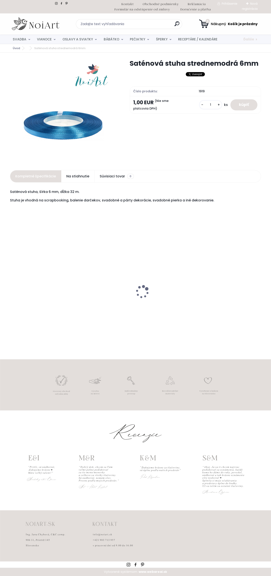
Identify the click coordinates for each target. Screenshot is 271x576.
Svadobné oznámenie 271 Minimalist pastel (161, 303)
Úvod (16, 48)
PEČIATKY (137, 39)
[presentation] (13, 285)
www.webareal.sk (153, 572)
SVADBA (19, 39)
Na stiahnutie (77, 176)
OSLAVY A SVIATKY (77, 39)
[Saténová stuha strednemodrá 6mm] (63, 110)
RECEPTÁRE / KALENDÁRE (197, 39)
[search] (177, 25)
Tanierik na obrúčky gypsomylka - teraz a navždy (230, 300)
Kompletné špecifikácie (35, 176)
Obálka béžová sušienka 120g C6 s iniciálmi (103, 303)
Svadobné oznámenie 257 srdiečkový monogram (34, 303)
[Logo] (36, 24)
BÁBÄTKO (111, 39)
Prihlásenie (229, 3)
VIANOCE (44, 39)
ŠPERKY (161, 39)
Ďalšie (248, 39)
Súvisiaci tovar (117, 176)
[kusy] (210, 105)
